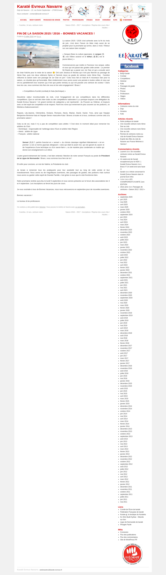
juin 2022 (123, 260)
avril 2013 (124, 446)
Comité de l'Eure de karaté (130, 509)
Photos (66, 20)
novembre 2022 (126, 250)
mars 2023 (124, 245)
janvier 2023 (124, 247)
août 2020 (124, 300)
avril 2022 (124, 265)
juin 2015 (123, 391)
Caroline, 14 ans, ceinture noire (30, 25)
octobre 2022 (125, 252)
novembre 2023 (126, 232)
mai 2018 (123, 338)
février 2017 (124, 361)
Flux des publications (128, 535)
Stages (89, 20)
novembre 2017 (126, 348)
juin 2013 (123, 441)
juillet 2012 (124, 469)
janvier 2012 (124, 484)
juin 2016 (123, 376)
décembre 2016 (126, 366)
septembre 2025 (126, 197)
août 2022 (124, 255)
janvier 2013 (124, 454)
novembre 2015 (126, 386)
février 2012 (124, 482)
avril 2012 (124, 477)
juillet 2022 (124, 257)
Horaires (106, 20)
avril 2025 (124, 205)
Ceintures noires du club (129, 106)
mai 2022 (123, 262)
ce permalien (80, 207)
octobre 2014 (125, 411)
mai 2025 (123, 202)
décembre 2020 (126, 293)
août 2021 (124, 280)
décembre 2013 (126, 429)
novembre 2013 (126, 431)
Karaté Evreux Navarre (39, 6)
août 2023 (124, 237)
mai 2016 (123, 378)
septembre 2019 (126, 315)
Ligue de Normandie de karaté (131, 522)
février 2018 (124, 343)
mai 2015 (123, 394)
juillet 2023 (124, 240)
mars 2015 (124, 399)
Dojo (97, 20)
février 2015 (124, 401)
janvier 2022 (124, 270)
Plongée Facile (125, 525)
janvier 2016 (124, 381)
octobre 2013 (125, 434)
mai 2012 (123, 474)
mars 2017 (124, 358)
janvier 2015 (124, 404)
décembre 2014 (126, 406)
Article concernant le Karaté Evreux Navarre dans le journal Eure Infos (132, 174)
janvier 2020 (124, 310)
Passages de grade (51, 20)
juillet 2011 (124, 497)
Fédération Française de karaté (132, 512)
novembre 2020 (126, 295)
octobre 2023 (125, 235)
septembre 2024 (126, 215)
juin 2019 (123, 323)
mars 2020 (124, 305)
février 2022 (124, 268)
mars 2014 (124, 421)
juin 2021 (123, 285)
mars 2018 (124, 341)
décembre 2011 (126, 487)
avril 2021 (124, 290)
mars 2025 (124, 207)
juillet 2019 (124, 320)
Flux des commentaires (129, 537)
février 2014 (124, 424)
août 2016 (124, 371)
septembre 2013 (126, 436)
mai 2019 (123, 325)
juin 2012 (123, 472)
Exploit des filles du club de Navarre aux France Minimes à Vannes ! (131, 141)
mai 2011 (123, 502)
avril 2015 (124, 396)
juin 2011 (123, 499)
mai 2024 (123, 220)
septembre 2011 (126, 494)
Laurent (123, 152)
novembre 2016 (126, 368)
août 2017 (124, 353)
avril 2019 (124, 328)
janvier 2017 (124, 363)
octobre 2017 (125, 351)
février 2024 (124, 227)
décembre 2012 (126, 457)
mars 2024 (124, 225)
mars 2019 (124, 331)
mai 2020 (123, 303)
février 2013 (124, 451)
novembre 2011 (126, 489)
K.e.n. (39, 37)
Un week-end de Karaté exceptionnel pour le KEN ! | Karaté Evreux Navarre (130, 161)
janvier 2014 (124, 426)
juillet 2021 (124, 283)
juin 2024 (123, 217)
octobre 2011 (125, 492)
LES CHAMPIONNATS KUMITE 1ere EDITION (132, 181)
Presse (122, 91)
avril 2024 (124, 222)
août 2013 (124, 439)
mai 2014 (123, 416)
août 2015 (124, 388)
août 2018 (124, 336)
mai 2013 (123, 444)
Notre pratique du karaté (129, 121)
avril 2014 (124, 419)
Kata (115, 20)
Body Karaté (35, 20)
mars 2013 (124, 449)
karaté (122, 172)
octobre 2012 (125, 462)
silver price (124, 187)
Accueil (23, 20)
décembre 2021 (126, 273)
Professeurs (78, 20)
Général (42, 207)
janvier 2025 (124, 210)
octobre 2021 (125, 275)
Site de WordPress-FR (128, 540)
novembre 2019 (126, 313)
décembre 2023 (126, 230)
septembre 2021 (126, 278)
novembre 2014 (126, 409)
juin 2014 (123, 414)
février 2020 (124, 308)
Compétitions (125, 79)
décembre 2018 (126, 333)
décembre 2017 (126, 346)
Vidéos (122, 99)
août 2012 (124, 467)
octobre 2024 (125, 212)
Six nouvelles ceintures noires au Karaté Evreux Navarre (133, 154)
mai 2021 (123, 288)
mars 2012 (124, 479)
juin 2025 (123, 199)
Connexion (124, 532)
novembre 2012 (126, 459)
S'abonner (127, 20)
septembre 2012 (126, 464)
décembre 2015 (126, 383)
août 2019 (124, 318)
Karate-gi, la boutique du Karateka (133, 514)
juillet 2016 (124, 373)
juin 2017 (123, 356)
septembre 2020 (126, 298)
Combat (123, 76)
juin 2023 (123, 242)
